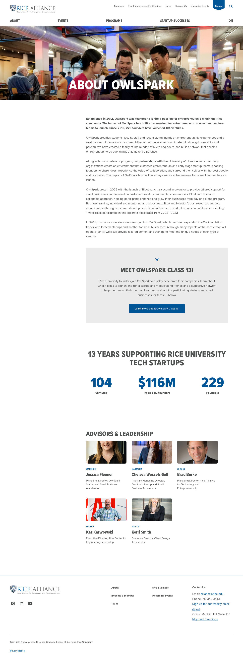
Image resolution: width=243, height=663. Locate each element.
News (168, 6)
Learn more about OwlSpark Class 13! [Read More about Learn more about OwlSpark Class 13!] (157, 308)
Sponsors (119, 6)
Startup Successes (175, 20)
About (15, 20)
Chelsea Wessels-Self (150, 474)
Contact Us (181, 6)
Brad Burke (187, 474)
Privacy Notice (17, 651)
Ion (230, 20)
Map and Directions (205, 619)
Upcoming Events (200, 6)
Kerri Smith (141, 532)
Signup (218, 6)
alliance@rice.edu (212, 594)
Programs (114, 20)
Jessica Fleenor (99, 474)
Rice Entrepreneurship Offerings (145, 6)
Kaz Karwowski (99, 532)
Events (63, 20)
